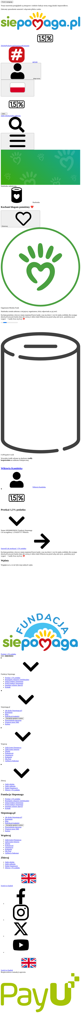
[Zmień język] (17, 88)
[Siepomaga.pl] (40, 29)
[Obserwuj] (20, 219)
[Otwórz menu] (17, 141)
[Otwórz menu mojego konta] (21, 71)
